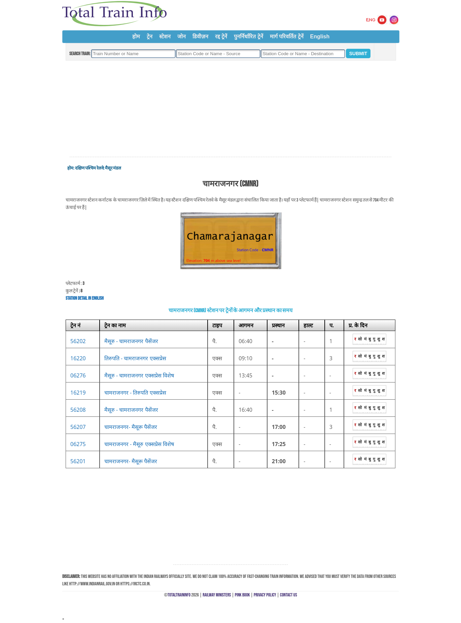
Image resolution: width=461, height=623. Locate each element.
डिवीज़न (200, 36)
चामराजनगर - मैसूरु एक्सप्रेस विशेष (139, 444)
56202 (78, 341)
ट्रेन (149, 36)
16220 (78, 358)
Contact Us (288, 595)
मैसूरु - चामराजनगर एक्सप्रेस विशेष (139, 375)
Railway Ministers (217, 595)
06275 (78, 444)
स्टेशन (165, 36)
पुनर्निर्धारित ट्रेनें (248, 36)
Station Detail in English (85, 298)
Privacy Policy (265, 595)
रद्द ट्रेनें (221, 36)
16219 (78, 392)
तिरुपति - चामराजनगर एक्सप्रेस (135, 358)
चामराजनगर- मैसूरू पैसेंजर (130, 427)
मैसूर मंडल (113, 168)
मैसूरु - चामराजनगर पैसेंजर (131, 341)
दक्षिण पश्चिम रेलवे (89, 168)
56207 (78, 427)
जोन (181, 36)
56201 (78, 461)
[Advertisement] (230, 109)
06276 (78, 375)
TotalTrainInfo (179, 595)
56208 (78, 409)
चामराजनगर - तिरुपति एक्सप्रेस (135, 392)
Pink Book (242, 595)
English (320, 36)
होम (136, 36)
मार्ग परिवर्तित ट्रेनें (287, 36)
